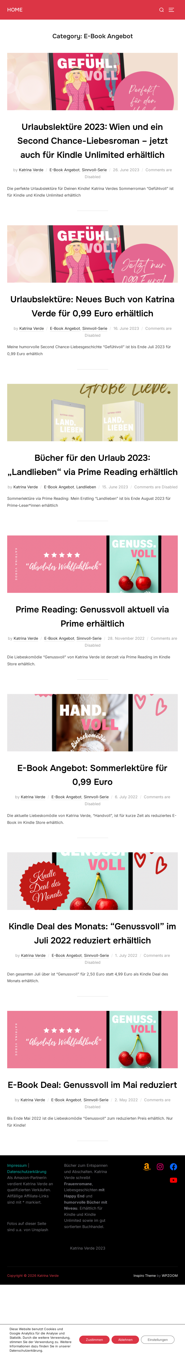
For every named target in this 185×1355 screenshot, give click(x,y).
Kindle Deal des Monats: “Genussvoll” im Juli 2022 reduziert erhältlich (92, 982)
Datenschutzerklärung (26, 1241)
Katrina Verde (31, 184)
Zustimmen (90, 1337)
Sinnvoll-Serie (94, 184)
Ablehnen (123, 1337)
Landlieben (86, 529)
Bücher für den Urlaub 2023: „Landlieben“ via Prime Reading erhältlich (92, 499)
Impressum (17, 1235)
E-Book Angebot (64, 184)
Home (15, 9)
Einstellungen (157, 1337)
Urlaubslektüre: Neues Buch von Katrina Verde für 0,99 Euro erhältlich (92, 327)
